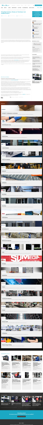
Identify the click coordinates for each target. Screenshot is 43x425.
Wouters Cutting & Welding (7, 328)
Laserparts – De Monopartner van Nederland (10, 97)
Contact (29, 5)
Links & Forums (31, 7)
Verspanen (3, 142)
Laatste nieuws (34, 54)
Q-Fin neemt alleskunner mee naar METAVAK (37, 364)
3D (17, 417)
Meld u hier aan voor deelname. (5, 58)
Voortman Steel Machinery (6, 282)
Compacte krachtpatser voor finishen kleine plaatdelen (27, 364)
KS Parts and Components (6, 224)
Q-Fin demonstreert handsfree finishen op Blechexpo (16, 347)
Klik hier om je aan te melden (21, 400)
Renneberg (4, 189)
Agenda (9, 7)
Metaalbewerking (4, 223)
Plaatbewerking (34, 59)
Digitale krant (37, 13)
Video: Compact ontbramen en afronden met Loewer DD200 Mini (16, 364)
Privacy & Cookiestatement (12, 423)
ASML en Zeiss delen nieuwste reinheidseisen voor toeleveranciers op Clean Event (36, 58)
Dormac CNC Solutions (6, 143)
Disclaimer (16, 423)
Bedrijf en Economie (19, 413)
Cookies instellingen (22, 423)
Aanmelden (27, 413)
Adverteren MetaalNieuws (3, 423)
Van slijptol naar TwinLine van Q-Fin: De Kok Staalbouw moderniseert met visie (27, 348)
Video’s (25, 5)
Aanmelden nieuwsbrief (38, 5)
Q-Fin (3, 236)
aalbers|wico (4, 166)
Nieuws (5, 7)
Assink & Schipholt (5, 131)
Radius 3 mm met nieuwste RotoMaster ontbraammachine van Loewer (5, 348)
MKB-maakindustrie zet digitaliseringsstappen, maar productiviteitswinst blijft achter (36, 69)
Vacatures (19, 7)
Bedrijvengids (14, 7)
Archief (22, 5)
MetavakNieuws (35, 345)
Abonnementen (13, 5)
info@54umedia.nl (36, 417)
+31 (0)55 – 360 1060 (36, 416)
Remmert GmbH (5, 305)
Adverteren (18, 5)
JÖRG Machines (5, 201)
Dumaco (33, 47)
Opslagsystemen (4, 258)
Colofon (8, 423)
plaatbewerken (21, 78)
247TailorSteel (4, 317)
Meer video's (21, 391)
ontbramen (16, 78)
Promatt (3, 294)
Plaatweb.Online (5, 120)
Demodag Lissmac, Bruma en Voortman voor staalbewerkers (13, 12)
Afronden (13, 78)
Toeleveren (33, 62)
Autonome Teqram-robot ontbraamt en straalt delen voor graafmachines (5, 365)
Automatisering (19, 416)
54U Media (4, 247)
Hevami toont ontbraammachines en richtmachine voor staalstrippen (37, 348)
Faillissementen (25, 7)
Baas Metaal (4, 178)
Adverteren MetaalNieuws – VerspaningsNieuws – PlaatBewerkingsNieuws (35, 28)
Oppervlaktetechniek (4, 345)
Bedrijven (27, 414)
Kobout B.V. (4, 155)
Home (2, 7)
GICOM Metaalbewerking (6, 108)
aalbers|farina (4, 259)
